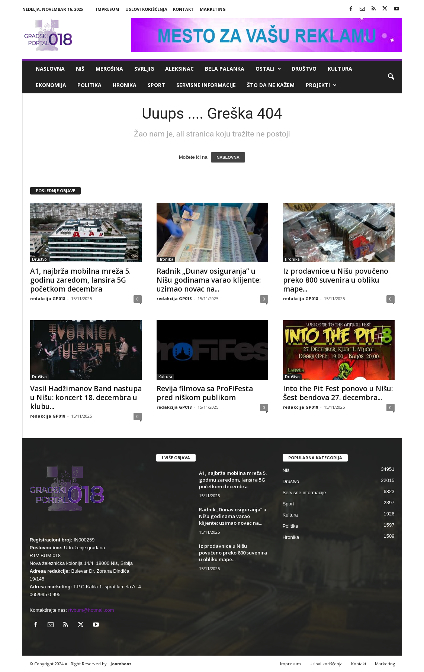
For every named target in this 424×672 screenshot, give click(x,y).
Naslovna (50, 68)
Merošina (109, 68)
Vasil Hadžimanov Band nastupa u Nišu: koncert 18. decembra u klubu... (86, 397)
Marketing (213, 9)
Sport (156, 85)
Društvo (304, 68)
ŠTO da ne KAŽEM (271, 85)
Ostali (268, 69)
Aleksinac (179, 68)
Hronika (124, 85)
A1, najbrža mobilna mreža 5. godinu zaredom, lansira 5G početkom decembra (80, 280)
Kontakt (183, 9)
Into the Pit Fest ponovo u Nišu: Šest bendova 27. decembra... (338, 393)
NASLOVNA (228, 157)
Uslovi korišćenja (146, 9)
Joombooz (121, 663)
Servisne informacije (206, 85)
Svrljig (144, 68)
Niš (80, 68)
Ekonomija (51, 85)
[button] (391, 77)
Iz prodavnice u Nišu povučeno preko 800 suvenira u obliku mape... (335, 280)
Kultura (340, 68)
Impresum (107, 9)
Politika (89, 85)
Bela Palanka (224, 68)
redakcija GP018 (47, 298)
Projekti (321, 85)
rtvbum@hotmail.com (91, 610)
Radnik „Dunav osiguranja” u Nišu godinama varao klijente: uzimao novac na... (209, 280)
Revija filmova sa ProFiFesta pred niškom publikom (205, 393)
